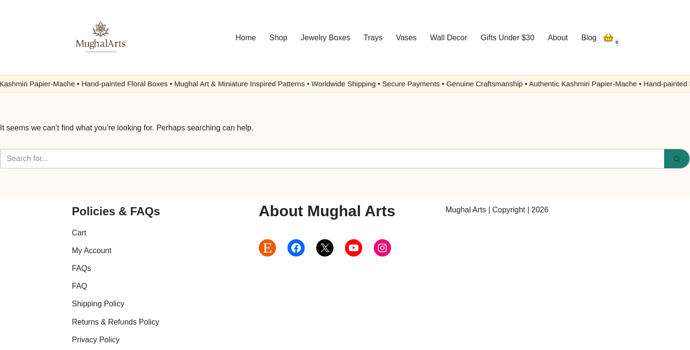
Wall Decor (448, 38)
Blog (589, 38)
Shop (278, 38)
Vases (406, 38)
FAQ (79, 286)
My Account (92, 250)
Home (246, 38)
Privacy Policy (96, 340)
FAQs (81, 268)
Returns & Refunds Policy (115, 322)
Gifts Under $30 (507, 38)
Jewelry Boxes (325, 38)
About (558, 38)
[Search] (332, 159)
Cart (79, 233)
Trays (373, 38)
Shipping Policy (98, 304)
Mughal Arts (466, 210)
